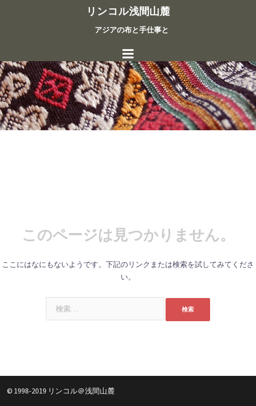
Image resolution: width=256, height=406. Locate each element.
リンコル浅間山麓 (128, 11)
